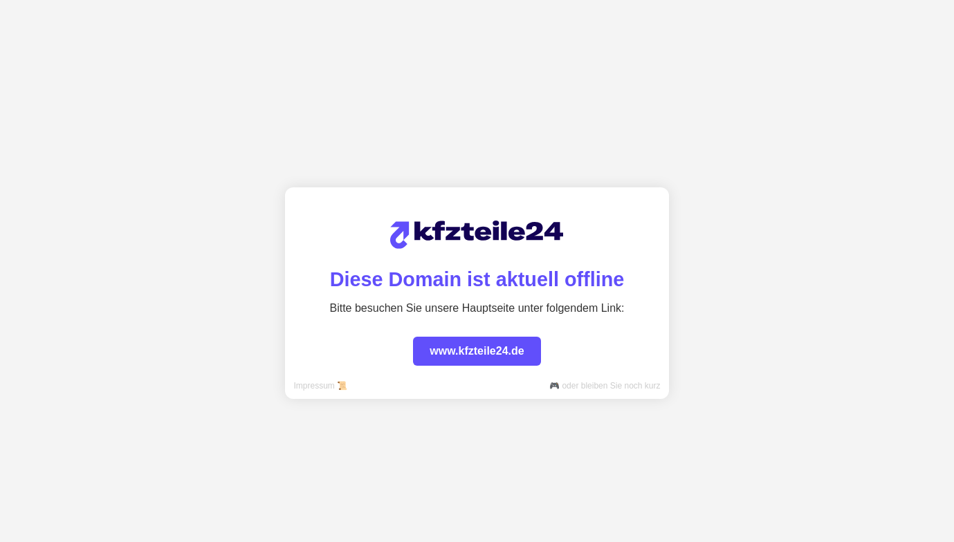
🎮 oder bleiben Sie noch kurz (604, 386)
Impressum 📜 (320, 386)
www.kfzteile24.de (477, 351)
